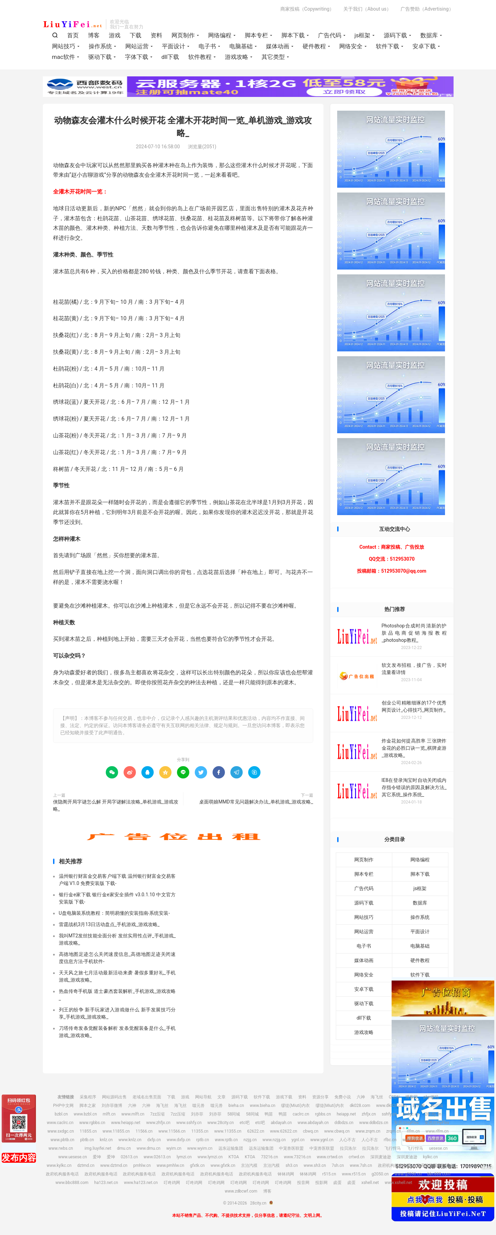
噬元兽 (198, 1105)
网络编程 (219, 35)
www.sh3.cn (315, 1165)
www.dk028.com (391, 1105)
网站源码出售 (114, 1097)
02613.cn (129, 1157)
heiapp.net (346, 1114)
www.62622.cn (283, 1131)
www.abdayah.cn (313, 1122)
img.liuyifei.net (98, 1148)
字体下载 (136, 56)
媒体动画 (277, 46)
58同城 (233, 1114)
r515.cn (329, 1174)
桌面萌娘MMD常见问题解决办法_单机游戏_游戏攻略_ (256, 801)
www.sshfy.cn (189, 1122)
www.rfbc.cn (413, 1139)
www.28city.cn (220, 1122)
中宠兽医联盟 (291, 1148)
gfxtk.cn (197, 1165)
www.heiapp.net (125, 1122)
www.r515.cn (354, 1174)
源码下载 (395, 35)
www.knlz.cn (129, 1139)
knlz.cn (106, 1139)
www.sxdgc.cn (60, 1131)
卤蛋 (337, 1182)
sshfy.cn (389, 1114)
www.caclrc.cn (60, 1122)
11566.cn (144, 1131)
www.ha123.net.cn (141, 1182)
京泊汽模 (249, 1165)
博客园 (411, 1097)
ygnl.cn (298, 1139)
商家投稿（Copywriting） (307, 9)
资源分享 (320, 1097)
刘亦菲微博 (112, 1105)
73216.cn (269, 1157)
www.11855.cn (116, 1131)
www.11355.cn (227, 1131)
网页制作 (183, 35)
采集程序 (88, 1097)
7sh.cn (338, 1165)
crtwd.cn (356, 1157)
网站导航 (203, 1097)
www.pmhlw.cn (170, 1165)
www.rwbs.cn (60, 1148)
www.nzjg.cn (274, 1139)
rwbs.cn (438, 1139)
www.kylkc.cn (59, 1165)
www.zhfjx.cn (158, 1122)
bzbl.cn (61, 1114)
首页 (73, 35)
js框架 (363, 35)
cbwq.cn (310, 1131)
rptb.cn (202, 1139)
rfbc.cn (390, 1139)
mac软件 (63, 56)
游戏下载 (284, 1097)
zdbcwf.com (429, 1182)
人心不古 (347, 1139)
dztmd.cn (85, 1165)
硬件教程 (314, 46)
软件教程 (200, 56)
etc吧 (245, 1122)
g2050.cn (380, 1174)
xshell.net (370, 1182)
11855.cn (88, 1131)
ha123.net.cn (106, 1182)
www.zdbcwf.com (241, 1191)
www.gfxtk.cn (223, 1165)
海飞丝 (377, 1097)
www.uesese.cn (72, 1157)
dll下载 (170, 56)
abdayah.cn (281, 1122)
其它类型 (273, 56)
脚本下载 (293, 35)
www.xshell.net (398, 1182)
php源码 (430, 1097)
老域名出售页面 (146, 1097)
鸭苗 (269, 1114)
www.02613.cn (157, 1157)
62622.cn (255, 1131)
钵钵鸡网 (286, 1174)
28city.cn (73, 24)
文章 (221, 1097)
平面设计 (173, 46)
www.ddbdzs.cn (373, 1122)
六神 (361, 1097)
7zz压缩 (157, 1114)
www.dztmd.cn (114, 1165)
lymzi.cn (184, 1157)
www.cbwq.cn (336, 1131)
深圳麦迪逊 (380, 1157)
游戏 (114, 35)
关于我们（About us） (367, 9)
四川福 (418, 1105)
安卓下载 (424, 46)
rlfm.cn (413, 1131)
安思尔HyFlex (406, 1122)
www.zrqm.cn (367, 1131)
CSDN (394, 1097)
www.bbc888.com (71, 1182)
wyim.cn (173, 1148)
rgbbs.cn (323, 1114)
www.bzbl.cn (85, 1114)
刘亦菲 (197, 1114)
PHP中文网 (63, 1105)
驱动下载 (100, 56)
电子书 (207, 46)
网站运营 (137, 46)
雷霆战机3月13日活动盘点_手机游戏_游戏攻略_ (109, 924)
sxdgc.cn (411, 1114)
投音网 (303, 1182)
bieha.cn (236, 1105)
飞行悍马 (392, 1148)
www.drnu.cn (149, 1148)
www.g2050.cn (407, 1174)
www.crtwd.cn (330, 1157)
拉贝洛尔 (348, 1148)
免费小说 (342, 1097)
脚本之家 (87, 1105)
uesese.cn (438, 1148)
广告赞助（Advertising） (426, 9)
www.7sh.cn (361, 1165)
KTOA (233, 1157)
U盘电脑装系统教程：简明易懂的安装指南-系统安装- (114, 913)
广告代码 (329, 35)
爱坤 (97, 1157)
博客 (94, 35)
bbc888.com (439, 1174)
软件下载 (387, 46)
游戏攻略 (236, 56)
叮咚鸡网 (172, 1182)
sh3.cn (291, 1165)
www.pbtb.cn (63, 1139)
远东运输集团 (230, 1148)
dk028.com (360, 1105)
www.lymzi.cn (210, 1157)
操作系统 (100, 46)
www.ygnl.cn (321, 1139)
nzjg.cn (250, 1139)
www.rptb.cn (226, 1139)
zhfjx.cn (369, 1114)
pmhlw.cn (142, 1165)
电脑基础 (241, 46)
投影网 (321, 1182)
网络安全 (351, 46)
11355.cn (199, 1131)
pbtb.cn (87, 1139)
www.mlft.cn (133, 1114)
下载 (135, 35)
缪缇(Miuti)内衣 (295, 1105)
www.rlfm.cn (436, 1131)
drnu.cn (124, 1148)
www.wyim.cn (200, 1148)
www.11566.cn (172, 1131)
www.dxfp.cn (178, 1139)
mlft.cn (109, 1114)
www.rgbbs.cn (92, 1122)
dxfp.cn (154, 1139)
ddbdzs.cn (343, 1122)
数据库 (429, 35)
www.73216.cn (297, 1157)
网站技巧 (63, 46)
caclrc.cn (301, 1114)
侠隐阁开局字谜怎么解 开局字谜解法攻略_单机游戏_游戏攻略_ (115, 805)
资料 (156, 35)
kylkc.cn (430, 1157)
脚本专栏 (256, 35)
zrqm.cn (393, 1131)
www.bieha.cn (263, 1105)
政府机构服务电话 (394, 1165)
